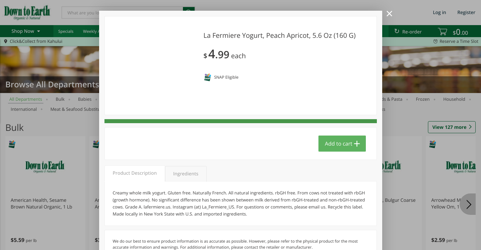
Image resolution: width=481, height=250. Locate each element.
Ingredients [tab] (185, 174)
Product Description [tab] (135, 173)
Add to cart (338, 143)
